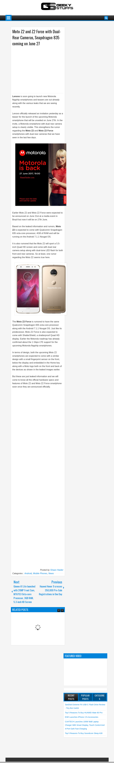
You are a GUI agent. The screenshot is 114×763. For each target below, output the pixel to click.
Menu (9, 18)
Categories (99, 697)
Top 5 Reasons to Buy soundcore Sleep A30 (83, 733)
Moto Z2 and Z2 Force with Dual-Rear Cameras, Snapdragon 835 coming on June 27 (36, 37)
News (51, 573)
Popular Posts (85, 697)
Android (28, 573)
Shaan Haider (56, 570)
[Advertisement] (35, 69)
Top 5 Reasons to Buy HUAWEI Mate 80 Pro (83, 713)
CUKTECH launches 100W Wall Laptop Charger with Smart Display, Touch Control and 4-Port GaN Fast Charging (84, 725)
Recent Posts (71, 697)
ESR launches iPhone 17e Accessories (81, 717)
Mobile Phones (40, 573)
